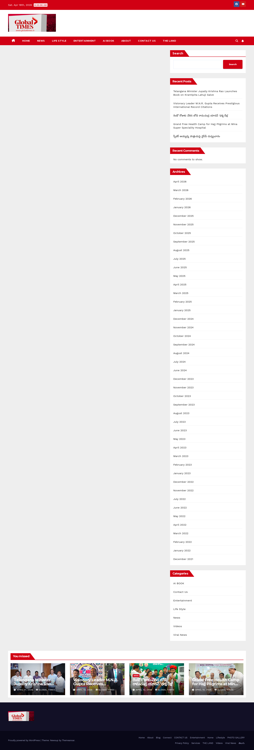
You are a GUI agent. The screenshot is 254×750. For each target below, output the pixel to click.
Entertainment (85, 40)
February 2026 (182, 198)
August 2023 (181, 413)
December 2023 (183, 378)
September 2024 (184, 344)
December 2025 (183, 215)
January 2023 (182, 473)
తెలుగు (242, 743)
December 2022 (183, 481)
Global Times (45, 690)
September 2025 (184, 241)
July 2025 (179, 258)
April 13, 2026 (84, 690)
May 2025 (179, 275)
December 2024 (183, 318)
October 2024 (182, 336)
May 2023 (179, 438)
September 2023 (184, 404)
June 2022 (180, 507)
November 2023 (183, 387)
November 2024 (183, 327)
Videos (177, 626)
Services (195, 743)
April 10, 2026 (203, 690)
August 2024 (181, 353)
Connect (167, 737)
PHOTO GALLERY (236, 737)
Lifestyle (220, 737)
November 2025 (183, 224)
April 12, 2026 (144, 690)
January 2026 (182, 207)
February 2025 (182, 301)
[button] (237, 40)
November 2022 (183, 490)
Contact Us (180, 591)
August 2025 (181, 250)
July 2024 (179, 361)
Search (178, 53)
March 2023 (180, 456)
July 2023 (179, 421)
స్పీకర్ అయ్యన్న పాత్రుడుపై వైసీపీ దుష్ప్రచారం (196, 136)
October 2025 (182, 233)
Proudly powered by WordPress (24, 740)
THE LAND (169, 40)
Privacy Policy (182, 743)
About (126, 40)
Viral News (180, 634)
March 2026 (181, 190)
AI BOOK (108, 40)
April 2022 (179, 524)
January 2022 (182, 550)
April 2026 (180, 181)
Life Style (59, 40)
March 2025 (180, 293)
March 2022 (180, 533)
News (41, 40)
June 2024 (180, 370)
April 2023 (179, 447)
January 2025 (182, 310)
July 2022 (179, 499)
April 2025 (179, 284)
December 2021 (183, 559)
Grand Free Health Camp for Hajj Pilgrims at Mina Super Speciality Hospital (215, 683)
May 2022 (179, 516)
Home (26, 40)
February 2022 (182, 541)
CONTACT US (147, 40)
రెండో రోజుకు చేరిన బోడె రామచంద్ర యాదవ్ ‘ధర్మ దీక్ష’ (200, 115)
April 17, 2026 (25, 690)
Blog (158, 737)
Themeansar (68, 740)
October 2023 (182, 396)
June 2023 (180, 430)
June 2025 (180, 267)
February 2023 (182, 464)
